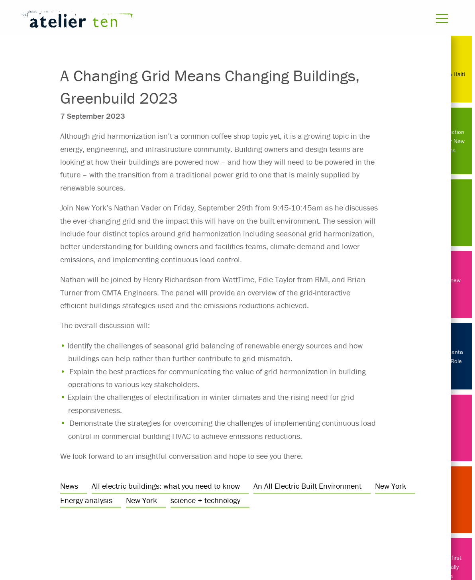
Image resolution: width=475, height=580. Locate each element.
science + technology (205, 500)
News (69, 486)
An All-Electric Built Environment (307, 486)
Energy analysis (86, 500)
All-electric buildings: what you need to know (166, 486)
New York (390, 486)
